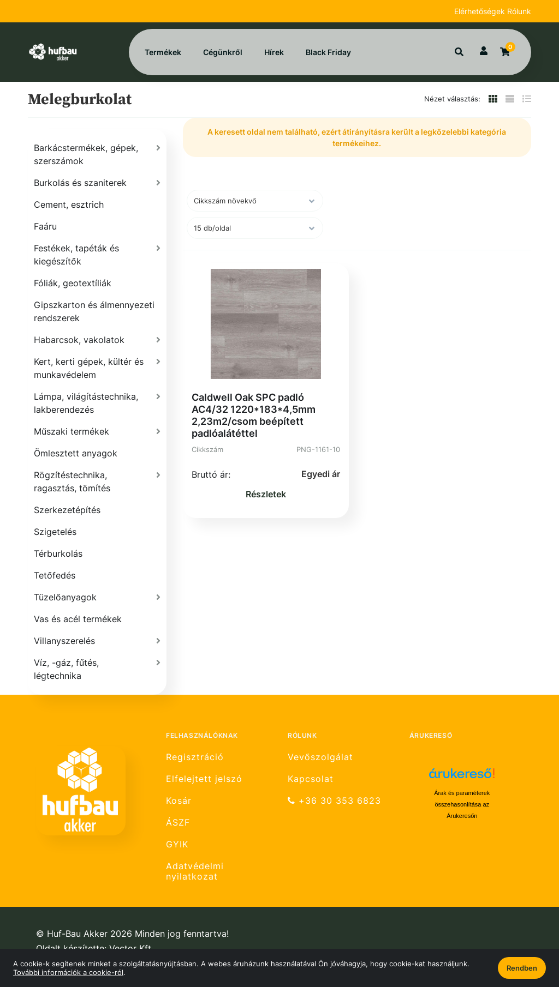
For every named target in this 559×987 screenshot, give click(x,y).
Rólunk (519, 11)
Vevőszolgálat (320, 756)
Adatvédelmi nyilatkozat (195, 871)
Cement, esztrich (69, 204)
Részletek (266, 494)
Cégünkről (222, 52)
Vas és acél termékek (78, 618)
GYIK (177, 844)
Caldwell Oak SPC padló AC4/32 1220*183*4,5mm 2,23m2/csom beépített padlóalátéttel (254, 415)
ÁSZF (178, 822)
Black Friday (328, 52)
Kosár (179, 801)
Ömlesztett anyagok (75, 453)
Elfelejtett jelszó (204, 779)
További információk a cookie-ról (68, 972)
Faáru (45, 226)
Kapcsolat (311, 779)
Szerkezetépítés (67, 509)
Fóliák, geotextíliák (72, 283)
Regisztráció (195, 756)
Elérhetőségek (480, 11)
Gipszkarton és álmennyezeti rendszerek (94, 311)
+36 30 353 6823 (334, 801)
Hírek (274, 52)
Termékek (163, 52)
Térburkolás (58, 553)
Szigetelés (55, 531)
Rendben (522, 968)
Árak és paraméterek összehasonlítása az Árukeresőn (462, 804)
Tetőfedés (54, 575)
